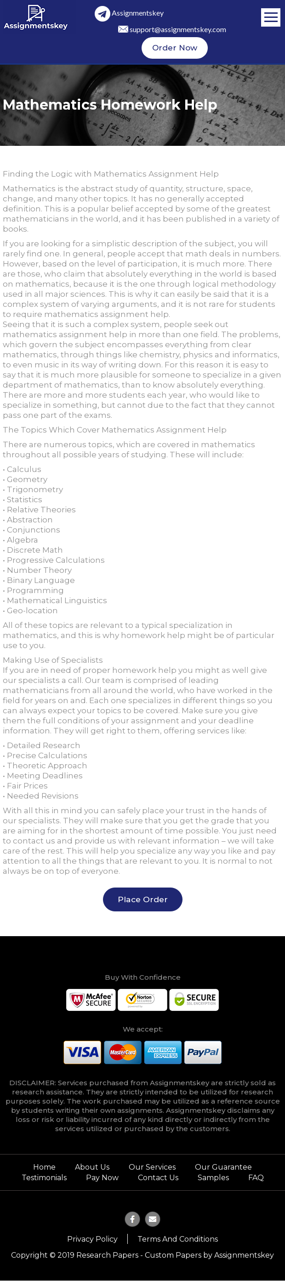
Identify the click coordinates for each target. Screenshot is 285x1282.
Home (44, 1169)
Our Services (152, 1169)
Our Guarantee (223, 1169)
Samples (213, 1179)
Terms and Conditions (177, 1240)
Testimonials (44, 1179)
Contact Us (158, 1179)
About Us (92, 1169)
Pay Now (102, 1179)
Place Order (143, 901)
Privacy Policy (92, 1240)
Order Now (174, 49)
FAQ (256, 1179)
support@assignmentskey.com (178, 29)
